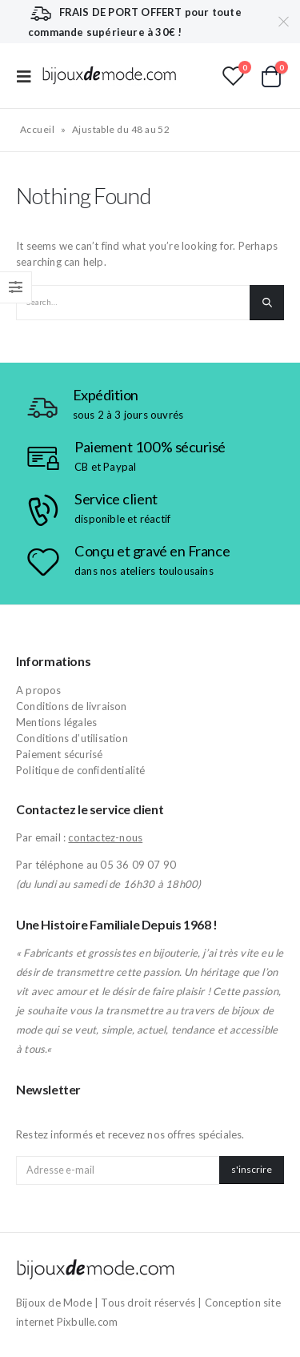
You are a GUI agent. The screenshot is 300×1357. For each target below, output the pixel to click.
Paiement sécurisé (59, 754)
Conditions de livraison (71, 706)
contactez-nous (105, 837)
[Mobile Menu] (29, 76)
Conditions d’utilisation (72, 738)
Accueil (37, 129)
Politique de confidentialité (81, 770)
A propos (39, 690)
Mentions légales (56, 722)
